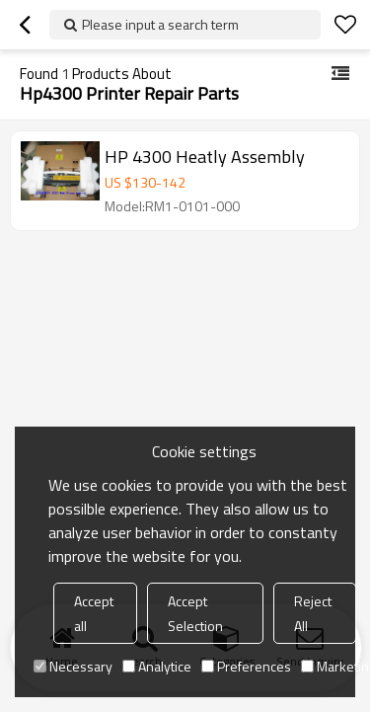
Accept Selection (195, 613)
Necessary (73, 666)
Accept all (93, 613)
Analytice (156, 666)
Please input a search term (160, 24)
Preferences (246, 666)
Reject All (313, 613)
